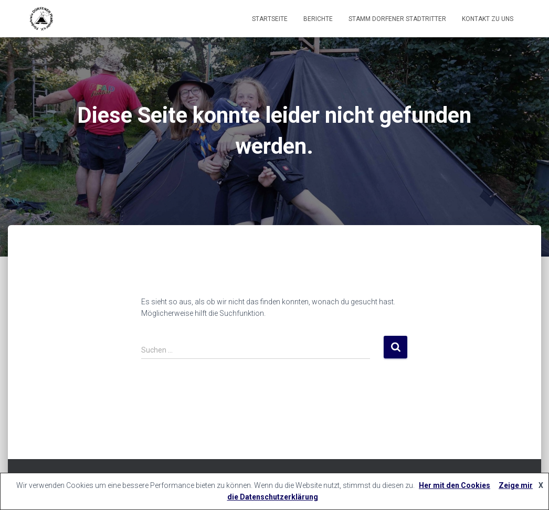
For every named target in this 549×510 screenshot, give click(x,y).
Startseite (270, 19)
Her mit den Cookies (454, 485)
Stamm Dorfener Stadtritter (397, 19)
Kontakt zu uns (487, 19)
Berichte (318, 19)
